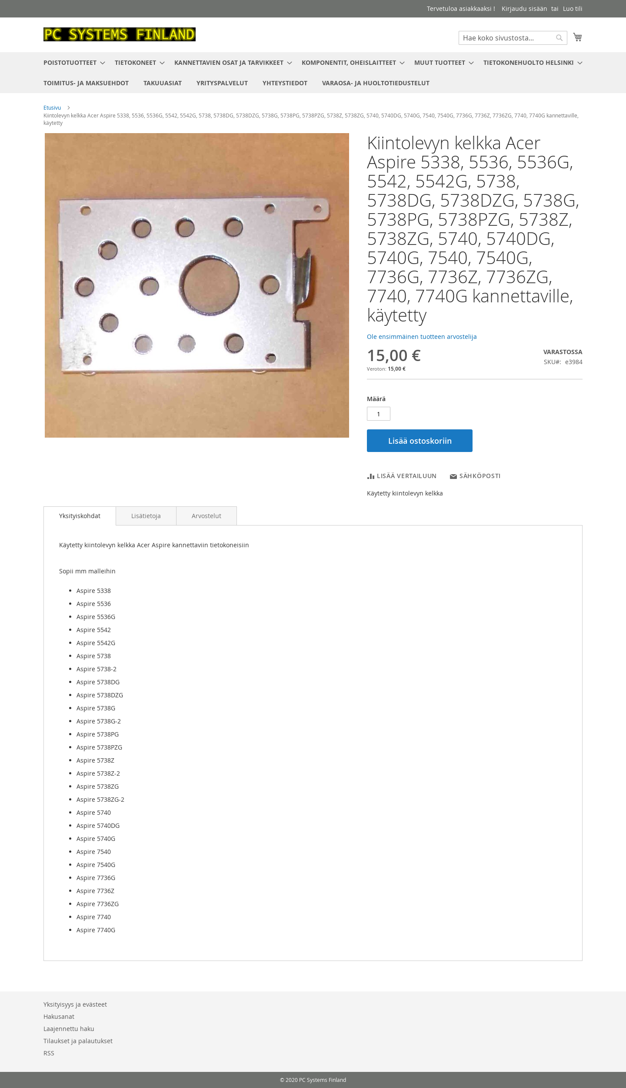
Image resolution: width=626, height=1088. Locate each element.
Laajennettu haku (68, 1028)
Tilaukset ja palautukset (78, 1041)
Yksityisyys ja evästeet (75, 1004)
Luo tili (573, 8)
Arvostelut (206, 516)
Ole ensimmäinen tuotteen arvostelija (422, 336)
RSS (48, 1053)
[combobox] (513, 38)
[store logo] (119, 34)
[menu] (313, 72)
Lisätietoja (146, 516)
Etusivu (52, 107)
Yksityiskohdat (79, 516)
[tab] (79, 516)
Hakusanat (58, 1016)
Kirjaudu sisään (524, 8)
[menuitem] (71, 62)
